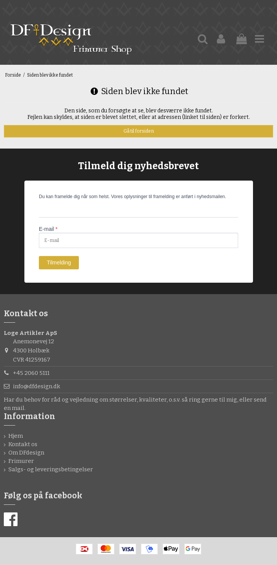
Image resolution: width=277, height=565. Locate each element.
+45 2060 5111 (31, 373)
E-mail (48, 229)
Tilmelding (59, 262)
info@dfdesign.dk (36, 386)
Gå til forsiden (138, 131)
